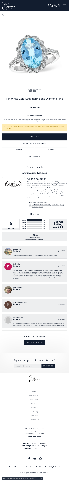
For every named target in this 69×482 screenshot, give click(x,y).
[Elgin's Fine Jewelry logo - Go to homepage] (23, 5)
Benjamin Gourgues (20, 302)
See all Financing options (34, 115)
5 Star (24, 220)
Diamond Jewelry (45, 205)
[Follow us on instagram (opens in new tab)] (40, 459)
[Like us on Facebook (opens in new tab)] (29, 459)
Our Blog (34, 412)
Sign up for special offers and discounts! (34, 360)
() (44, 220)
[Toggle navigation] (64, 5)
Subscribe (48, 366)
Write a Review (34, 343)
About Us (34, 416)
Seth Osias (16, 264)
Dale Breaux (17, 287)
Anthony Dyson (18, 317)
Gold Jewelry (60, 205)
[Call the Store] (34, 436)
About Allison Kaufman (34, 172)
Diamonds (34, 399)
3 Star (24, 224)
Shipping (18, 149)
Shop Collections (34, 205)
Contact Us (34, 420)
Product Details (34, 167)
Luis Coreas (17, 249)
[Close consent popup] (41, 478)
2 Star (24, 226)
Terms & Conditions (37, 467)
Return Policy (13, 467)
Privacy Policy (24, 467)
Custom (34, 403)
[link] (55, 5)
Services (34, 407)
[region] (34, 54)
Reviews (34, 214)
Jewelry (34, 391)
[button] (48, 5)
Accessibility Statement (52, 467)
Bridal (54, 205)
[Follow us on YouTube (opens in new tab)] (35, 459)
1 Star (24, 228)
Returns (50, 149)
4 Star (24, 222)
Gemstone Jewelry (37, 207)
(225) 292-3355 (34, 91)
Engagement (34, 395)
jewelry (6, 15)
